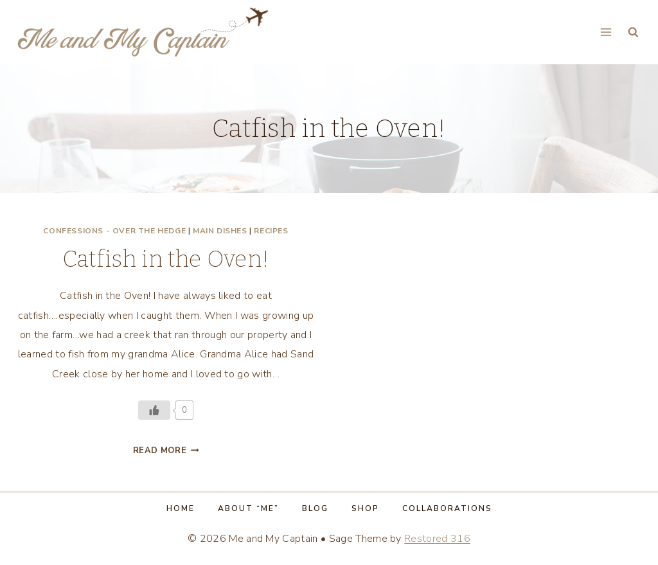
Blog (315, 508)
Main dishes (220, 231)
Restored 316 (437, 539)
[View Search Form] (633, 32)
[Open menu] (606, 32)
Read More (166, 450)
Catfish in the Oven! (165, 259)
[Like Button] (154, 410)
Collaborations (447, 508)
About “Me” (248, 508)
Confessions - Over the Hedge (114, 231)
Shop (365, 508)
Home (180, 508)
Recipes (271, 231)
